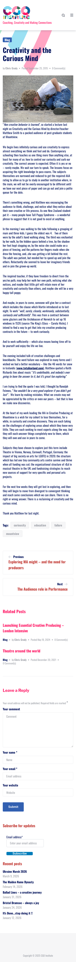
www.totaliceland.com (30, 368)
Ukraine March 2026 (15, 871)
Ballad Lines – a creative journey (22, 892)
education (40, 525)
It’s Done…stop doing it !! (18, 913)
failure (58, 525)
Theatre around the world (21, 651)
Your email (10, 769)
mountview (12, 533)
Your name (10, 752)
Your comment (11, 709)
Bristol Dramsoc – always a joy (21, 903)
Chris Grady (11, 68)
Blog (7, 40)
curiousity (20, 525)
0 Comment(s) (58, 68)
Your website (10, 785)
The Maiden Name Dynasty (18, 882)
